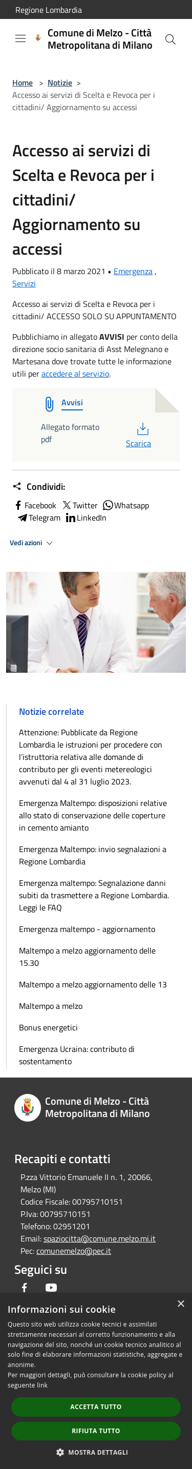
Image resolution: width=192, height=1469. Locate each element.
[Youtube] (51, 1287)
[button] (96, 1452)
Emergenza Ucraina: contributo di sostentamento (77, 1055)
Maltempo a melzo (50, 1006)
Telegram (38, 517)
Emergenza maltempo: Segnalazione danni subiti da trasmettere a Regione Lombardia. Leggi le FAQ (94, 895)
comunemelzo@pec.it (73, 1251)
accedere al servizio (75, 373)
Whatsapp (125, 505)
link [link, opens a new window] (42, 1385)
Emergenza (133, 271)
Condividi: (38, 487)
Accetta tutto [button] (95, 1406)
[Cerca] (170, 39)
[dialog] (96, 1381)
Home (22, 82)
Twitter (79, 505)
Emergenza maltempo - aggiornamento (87, 929)
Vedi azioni (33, 543)
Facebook (34, 505)
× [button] (180, 1304)
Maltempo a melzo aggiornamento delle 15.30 (87, 956)
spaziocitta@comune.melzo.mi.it (100, 1238)
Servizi (24, 283)
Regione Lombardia (48, 10)
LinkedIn (85, 517)
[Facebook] (24, 1287)
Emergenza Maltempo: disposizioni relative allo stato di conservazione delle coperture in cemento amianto (93, 815)
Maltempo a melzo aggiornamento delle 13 (93, 984)
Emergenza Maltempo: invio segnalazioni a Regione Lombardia (92, 855)
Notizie (60, 82)
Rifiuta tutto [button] (96, 1430)
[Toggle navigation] (20, 38)
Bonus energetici (48, 1027)
